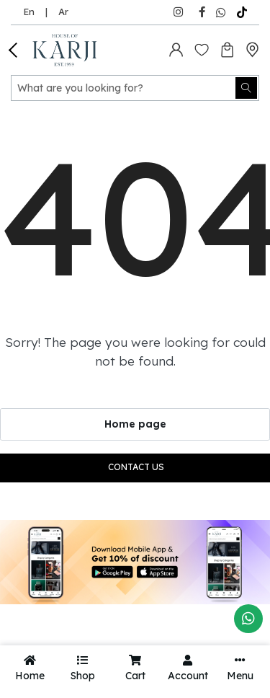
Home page (135, 424)
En (29, 11)
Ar (63, 11)
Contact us (136, 466)
